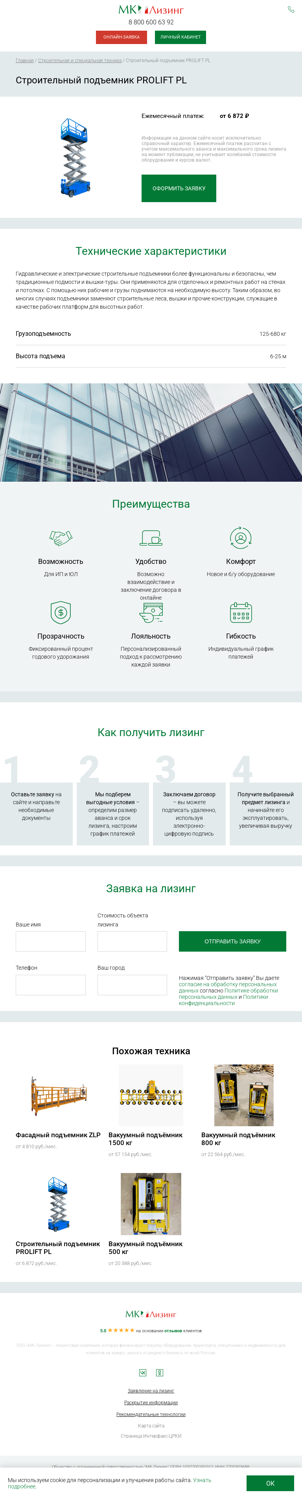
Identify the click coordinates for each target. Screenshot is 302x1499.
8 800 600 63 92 (151, 22)
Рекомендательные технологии (151, 1414)
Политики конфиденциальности (223, 1000)
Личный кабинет (180, 37)
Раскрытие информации (151, 1402)
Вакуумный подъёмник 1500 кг (145, 1139)
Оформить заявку (179, 188)
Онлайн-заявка (121, 37)
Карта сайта (151, 1426)
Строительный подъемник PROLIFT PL (58, 1248)
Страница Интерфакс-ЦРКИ (151, 1436)
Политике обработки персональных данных (228, 993)
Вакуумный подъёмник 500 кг (145, 1248)
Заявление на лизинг (151, 1391)
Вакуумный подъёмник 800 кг (238, 1139)
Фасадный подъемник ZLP (58, 1135)
